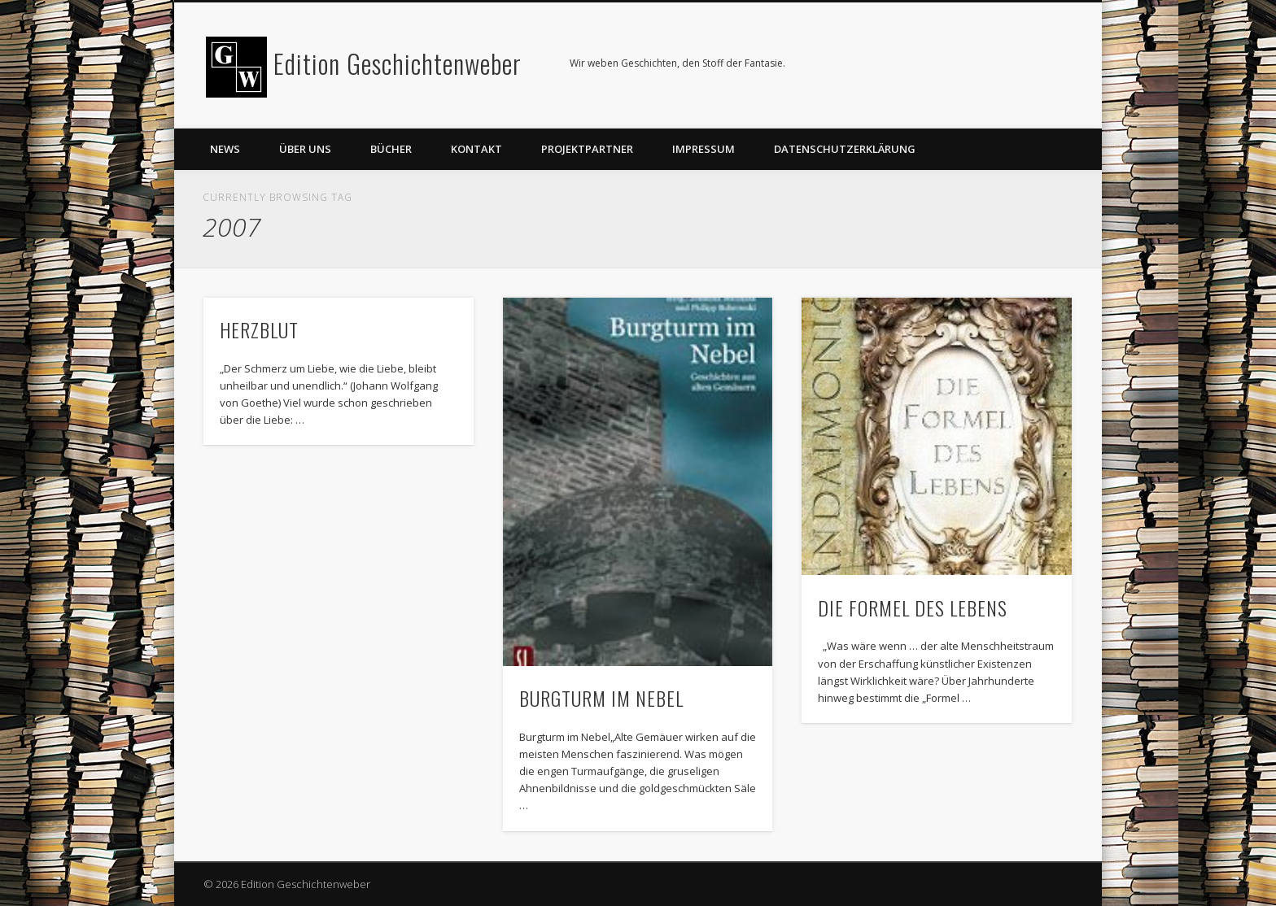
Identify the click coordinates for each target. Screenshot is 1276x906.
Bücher (391, 149)
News (225, 149)
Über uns (305, 149)
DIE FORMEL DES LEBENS (912, 607)
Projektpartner (587, 149)
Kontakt (476, 149)
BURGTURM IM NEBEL (601, 697)
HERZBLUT (259, 329)
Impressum (703, 149)
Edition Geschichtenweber (397, 63)
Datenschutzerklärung (844, 149)
